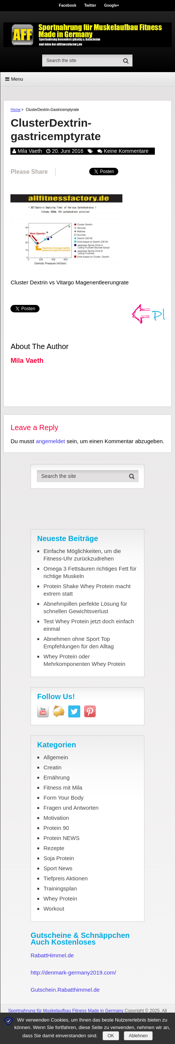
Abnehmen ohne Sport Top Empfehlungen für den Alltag (78, 642)
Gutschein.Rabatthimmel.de (65, 989)
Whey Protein (60, 898)
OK (110, 1035)
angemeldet (50, 441)
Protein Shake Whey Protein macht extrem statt (86, 590)
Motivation (56, 818)
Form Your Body (63, 797)
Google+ (111, 5)
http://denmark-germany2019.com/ (73, 972)
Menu (17, 79)
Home (15, 110)
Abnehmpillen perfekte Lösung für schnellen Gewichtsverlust (85, 607)
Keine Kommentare (126, 151)
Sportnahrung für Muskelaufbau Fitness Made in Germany (66, 1010)
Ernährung (56, 777)
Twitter (90, 5)
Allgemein (55, 757)
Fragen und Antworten (71, 807)
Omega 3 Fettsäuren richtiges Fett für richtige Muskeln (89, 572)
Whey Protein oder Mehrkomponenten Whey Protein (84, 660)
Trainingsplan (60, 888)
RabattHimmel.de (52, 955)
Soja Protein (58, 858)
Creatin (52, 767)
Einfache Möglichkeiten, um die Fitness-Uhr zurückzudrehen (82, 555)
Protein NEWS (61, 838)
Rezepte (53, 848)
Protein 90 (56, 828)
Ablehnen (138, 1035)
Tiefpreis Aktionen (65, 878)
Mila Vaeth (30, 151)
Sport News (57, 868)
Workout (53, 908)
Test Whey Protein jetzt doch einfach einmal (88, 625)
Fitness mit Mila (62, 787)
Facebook (67, 5)
